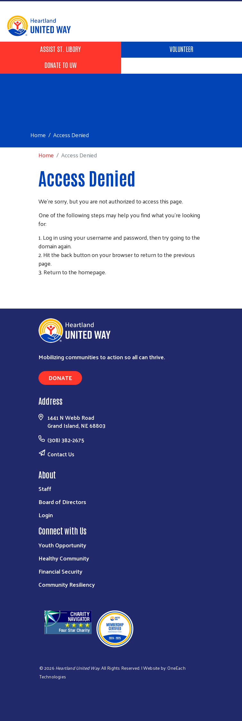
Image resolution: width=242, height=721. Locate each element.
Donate (60, 377)
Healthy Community (63, 558)
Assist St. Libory (60, 49)
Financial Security (60, 571)
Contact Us (60, 454)
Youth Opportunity (62, 545)
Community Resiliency (66, 584)
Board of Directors (62, 502)
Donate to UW (61, 65)
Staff (44, 488)
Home (38, 134)
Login (45, 515)
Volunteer (181, 49)
